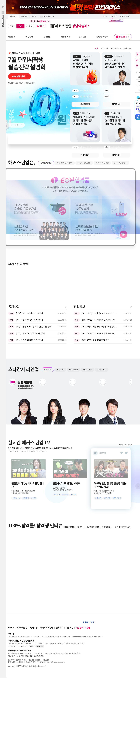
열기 (3, 20)
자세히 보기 (85, 104)
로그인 (105, 16)
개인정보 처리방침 (83, 550)
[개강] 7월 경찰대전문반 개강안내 (29, 263)
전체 (96, 49)
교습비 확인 (40, 569)
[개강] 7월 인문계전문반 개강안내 (29, 236)
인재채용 (33, 550)
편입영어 (47, 292)
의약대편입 (101, 292)
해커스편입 (13, 16)
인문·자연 (104, 49)
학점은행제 (24, 16)
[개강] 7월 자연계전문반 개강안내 (29, 242)
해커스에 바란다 (125, 16)
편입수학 (60, 292)
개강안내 (29, 37)
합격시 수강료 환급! (40, 21)
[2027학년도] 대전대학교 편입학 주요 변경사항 (99, 256)
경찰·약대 (113, 49)
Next (20, 125)
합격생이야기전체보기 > (123, 450)
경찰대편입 (73, 292)
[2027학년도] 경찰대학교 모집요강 (95, 263)
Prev (12, 125)
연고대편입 (87, 292)
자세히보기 (116, 104)
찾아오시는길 (22, 550)
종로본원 (29, 26)
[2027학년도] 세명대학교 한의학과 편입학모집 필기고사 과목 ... (99, 249)
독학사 (34, 16)
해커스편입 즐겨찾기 (48, 16)
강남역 (20, 26)
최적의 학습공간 (102, 163)
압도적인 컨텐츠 (120, 163)
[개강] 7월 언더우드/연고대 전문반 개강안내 (33, 249)
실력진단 (82, 37)
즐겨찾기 (59, 550)
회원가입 (113, 16)
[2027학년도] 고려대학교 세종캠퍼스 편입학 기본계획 (99, 236)
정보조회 (46, 583)
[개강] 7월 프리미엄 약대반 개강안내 (30, 256)
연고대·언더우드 (126, 49)
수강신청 (47, 37)
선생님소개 (65, 37)
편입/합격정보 (102, 37)
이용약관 (69, 550)
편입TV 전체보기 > (125, 367)
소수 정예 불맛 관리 (64, 163)
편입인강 (39, 26)
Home (11, 550)
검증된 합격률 (46, 163)
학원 (11, 26)
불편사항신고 (90, 544)
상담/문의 (124, 37)
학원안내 (11, 37)
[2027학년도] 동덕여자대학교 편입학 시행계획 (99, 242)
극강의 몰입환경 (84, 163)
